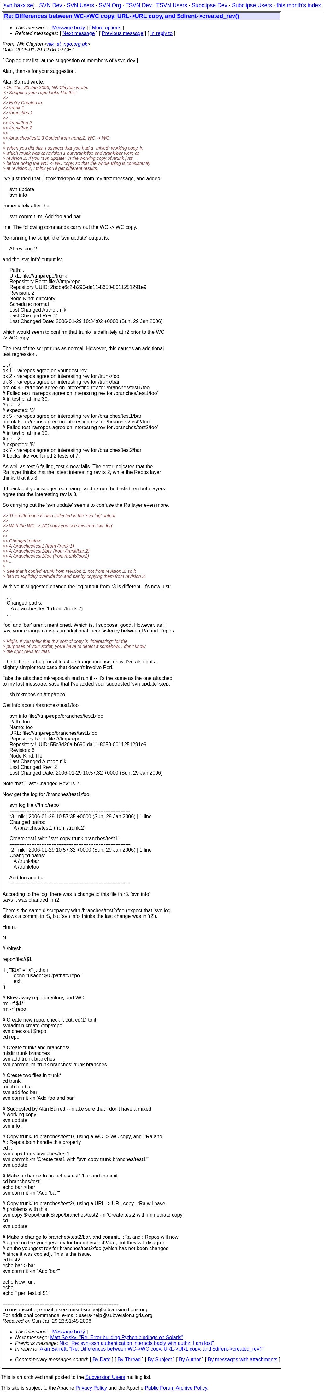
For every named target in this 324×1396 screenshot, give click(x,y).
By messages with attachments (243, 1359)
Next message (78, 33)
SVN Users (80, 5)
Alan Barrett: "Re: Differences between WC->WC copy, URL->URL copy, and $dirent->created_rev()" (152, 1348)
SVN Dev (50, 5)
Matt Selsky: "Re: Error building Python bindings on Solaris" (116, 1337)
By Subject (160, 1359)
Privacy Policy (91, 1388)
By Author (190, 1359)
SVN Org (110, 5)
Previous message (123, 33)
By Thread (129, 1359)
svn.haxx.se (18, 5)
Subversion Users (105, 1377)
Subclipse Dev (209, 5)
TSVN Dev (139, 5)
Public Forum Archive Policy (176, 1388)
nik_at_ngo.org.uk (67, 44)
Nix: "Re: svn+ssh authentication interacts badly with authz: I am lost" (137, 1343)
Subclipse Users (252, 5)
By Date (101, 1359)
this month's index (299, 5)
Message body (68, 27)
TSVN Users (171, 5)
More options (106, 27)
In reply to (161, 33)
